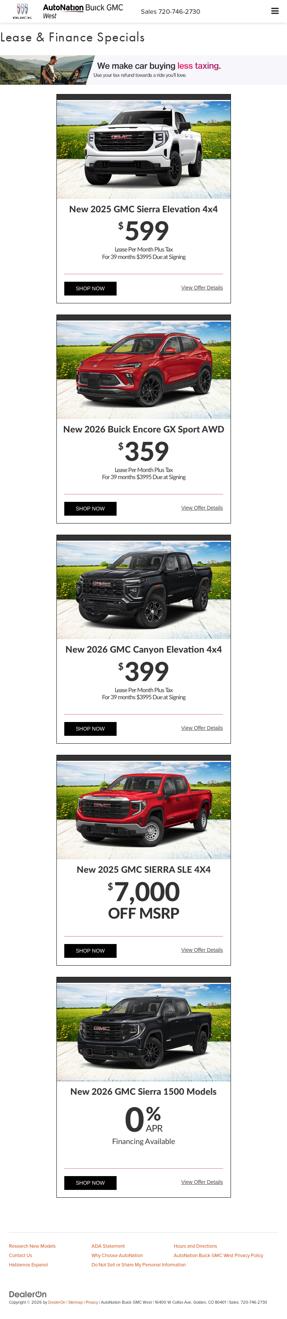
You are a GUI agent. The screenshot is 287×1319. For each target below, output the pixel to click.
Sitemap (75, 1302)
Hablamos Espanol (28, 1264)
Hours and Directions (195, 1246)
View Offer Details (202, 288)
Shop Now (90, 288)
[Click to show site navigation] (275, 11)
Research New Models (32, 1246)
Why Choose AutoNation (117, 1255)
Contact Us (20, 1255)
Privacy (92, 1302)
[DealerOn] (28, 1294)
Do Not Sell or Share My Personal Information (139, 1264)
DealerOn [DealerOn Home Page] (56, 1302)
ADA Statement (108, 1246)
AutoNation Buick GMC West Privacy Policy (218, 1255)
